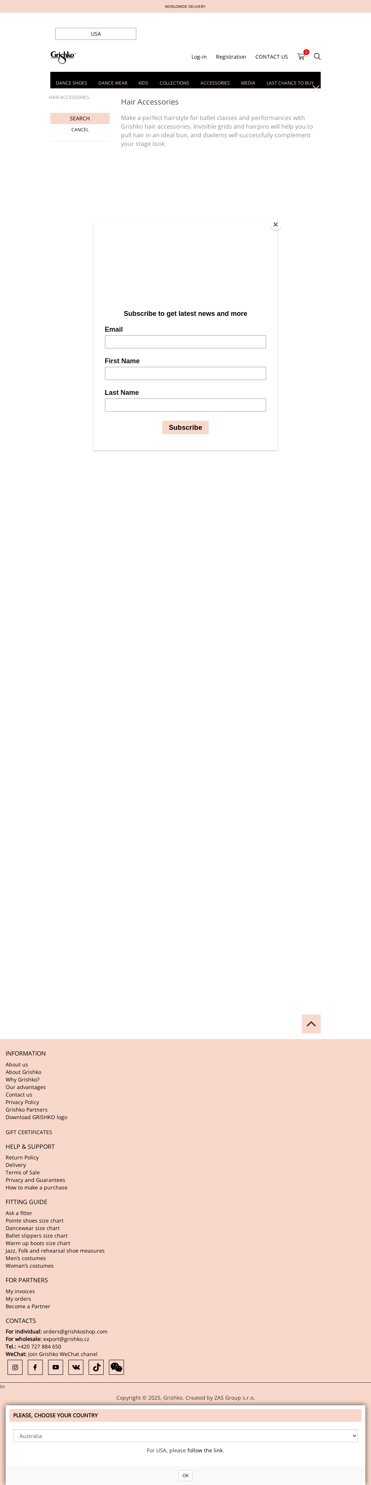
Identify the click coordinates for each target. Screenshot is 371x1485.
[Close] (275, 224)
